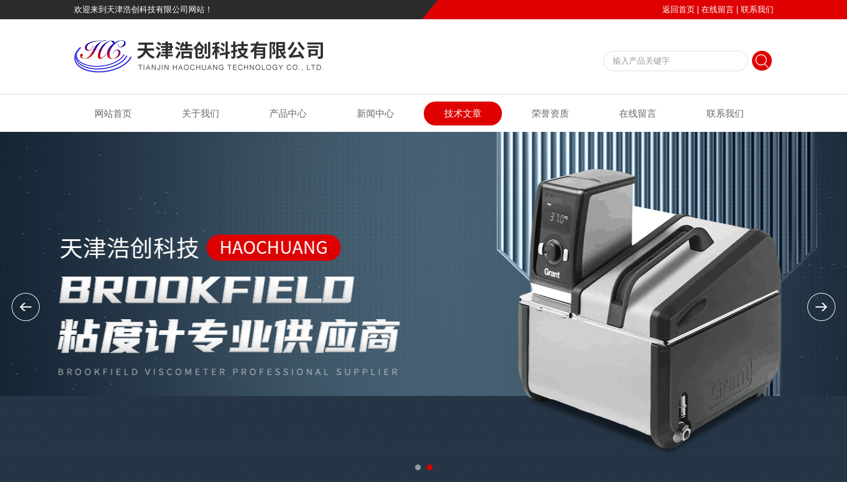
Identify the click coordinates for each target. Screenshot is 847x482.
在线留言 (717, 9)
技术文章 (463, 113)
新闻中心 (375, 113)
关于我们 (200, 113)
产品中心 (288, 113)
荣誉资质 (550, 113)
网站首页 (113, 113)
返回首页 (678, 9)
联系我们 (757, 9)
